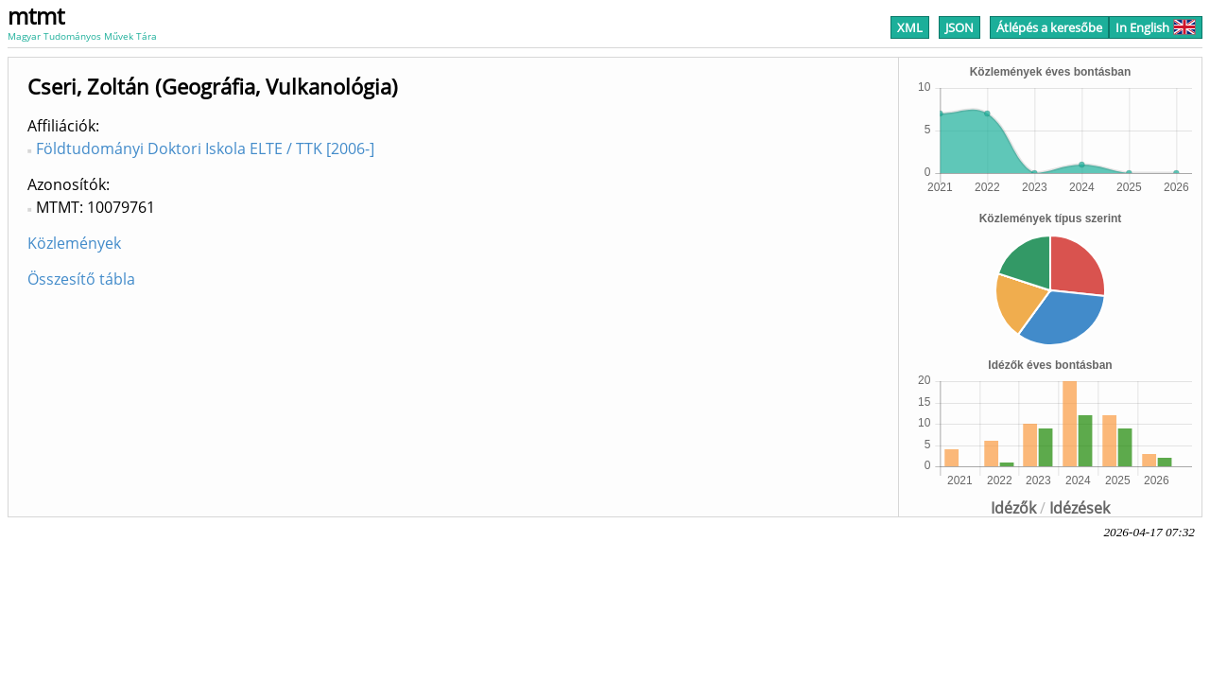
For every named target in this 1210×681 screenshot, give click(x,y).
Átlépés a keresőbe (1049, 27)
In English (1155, 27)
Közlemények (74, 243)
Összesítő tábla (81, 279)
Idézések (1079, 508)
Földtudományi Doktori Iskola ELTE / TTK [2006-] (205, 148)
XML (910, 27)
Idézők (1013, 508)
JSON (959, 27)
